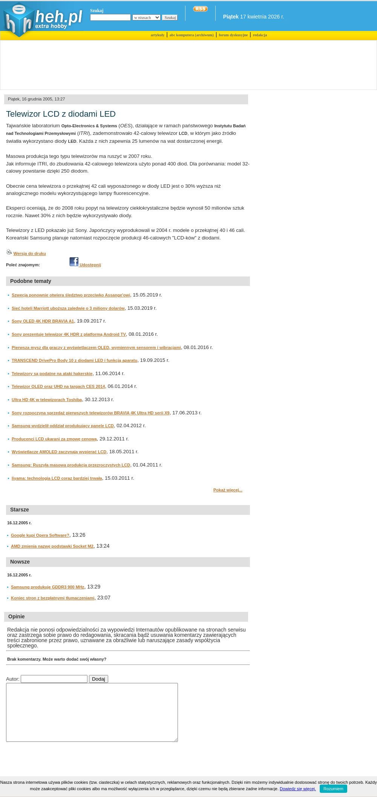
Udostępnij (85, 265)
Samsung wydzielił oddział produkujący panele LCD (63, 425)
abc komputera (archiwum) (192, 35)
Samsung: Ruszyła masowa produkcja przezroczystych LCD (71, 465)
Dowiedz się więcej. (298, 788)
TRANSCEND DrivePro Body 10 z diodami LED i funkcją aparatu (74, 360)
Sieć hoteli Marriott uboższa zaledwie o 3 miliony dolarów (68, 308)
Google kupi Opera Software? (40, 535)
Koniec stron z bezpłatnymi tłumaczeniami (52, 598)
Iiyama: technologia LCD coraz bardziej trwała (57, 478)
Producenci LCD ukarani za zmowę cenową (54, 439)
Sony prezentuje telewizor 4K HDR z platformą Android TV (69, 334)
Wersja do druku (30, 253)
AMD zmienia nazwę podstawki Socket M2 (52, 546)
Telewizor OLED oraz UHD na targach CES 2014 (58, 386)
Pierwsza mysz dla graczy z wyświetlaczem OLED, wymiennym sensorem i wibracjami (96, 347)
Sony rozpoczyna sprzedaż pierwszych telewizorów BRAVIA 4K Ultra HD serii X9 (91, 413)
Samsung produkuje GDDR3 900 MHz (47, 587)
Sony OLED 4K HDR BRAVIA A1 (43, 321)
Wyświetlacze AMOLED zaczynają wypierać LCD (59, 451)
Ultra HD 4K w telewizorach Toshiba (47, 399)
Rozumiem (333, 788)
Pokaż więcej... (227, 490)
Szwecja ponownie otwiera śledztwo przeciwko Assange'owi (71, 295)
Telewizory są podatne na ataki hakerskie (52, 373)
